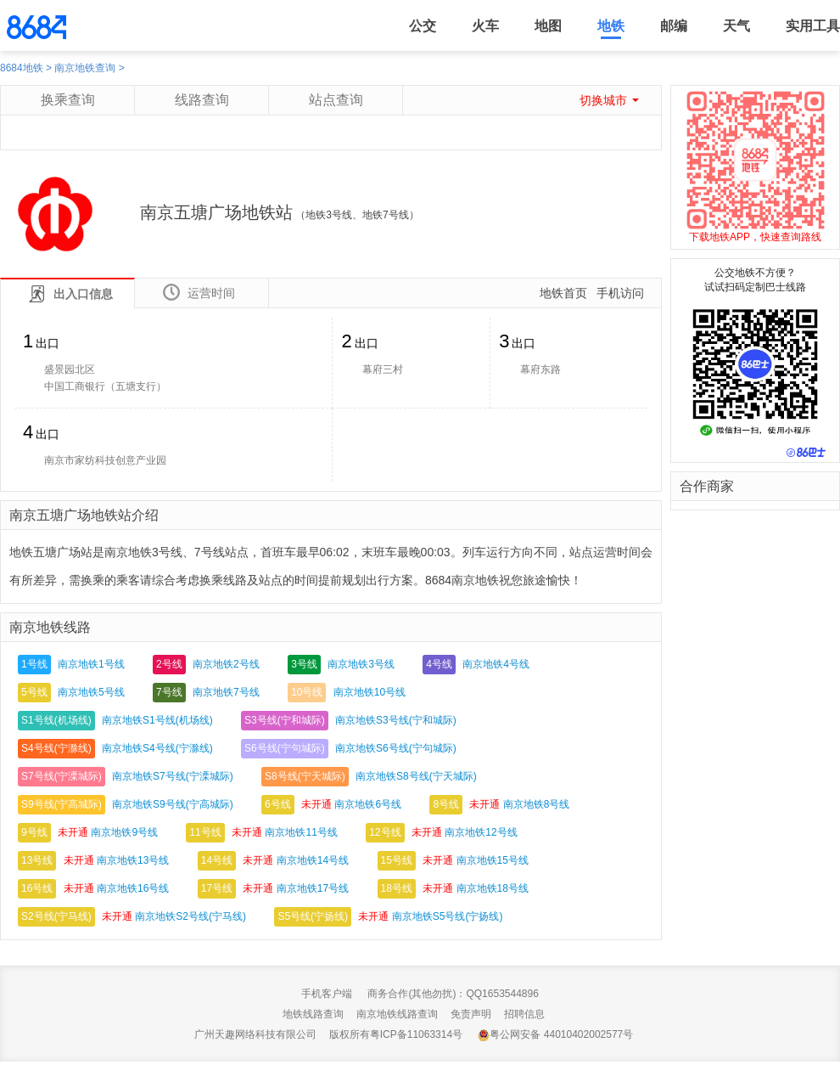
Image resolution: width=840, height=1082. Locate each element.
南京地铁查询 (84, 68)
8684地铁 (21, 68)
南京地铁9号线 (124, 832)
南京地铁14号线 (313, 860)
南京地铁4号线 (495, 664)
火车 (485, 26)
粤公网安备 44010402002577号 (555, 1034)
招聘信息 (524, 1014)
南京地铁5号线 (91, 692)
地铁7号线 (385, 215)
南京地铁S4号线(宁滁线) (157, 748)
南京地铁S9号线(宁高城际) (172, 804)
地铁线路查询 (313, 1014)
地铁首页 (563, 293)
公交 (422, 26)
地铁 (610, 26)
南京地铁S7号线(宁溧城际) (172, 776)
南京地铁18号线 (492, 888)
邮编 (673, 26)
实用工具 (813, 26)
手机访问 (620, 293)
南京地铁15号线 (492, 860)
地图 (548, 26)
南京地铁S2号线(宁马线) (190, 916)
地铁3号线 (328, 215)
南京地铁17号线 (313, 888)
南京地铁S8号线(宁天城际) (416, 776)
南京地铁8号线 (536, 804)
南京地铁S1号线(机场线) (157, 720)
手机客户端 (326, 994)
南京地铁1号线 (91, 664)
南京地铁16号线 (133, 888)
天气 (736, 26)
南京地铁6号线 (367, 804)
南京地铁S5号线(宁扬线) (447, 916)
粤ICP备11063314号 (416, 1034)
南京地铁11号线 (301, 832)
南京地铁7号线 (226, 692)
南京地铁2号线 (226, 664)
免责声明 (471, 1014)
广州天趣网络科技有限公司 (255, 1034)
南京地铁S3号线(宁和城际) (395, 720)
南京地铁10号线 (369, 692)
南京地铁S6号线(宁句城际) (395, 748)
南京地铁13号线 (133, 860)
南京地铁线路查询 (397, 1014)
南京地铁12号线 (481, 832)
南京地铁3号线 (361, 664)
